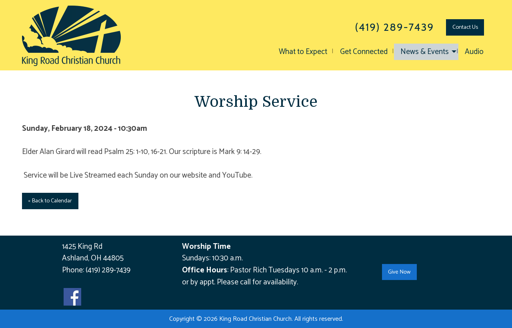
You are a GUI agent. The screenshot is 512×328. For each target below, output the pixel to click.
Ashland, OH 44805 (93, 258)
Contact (465, 27)
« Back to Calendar (50, 201)
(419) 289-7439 (108, 270)
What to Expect (303, 52)
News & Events (424, 52)
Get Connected (364, 52)
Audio (474, 52)
